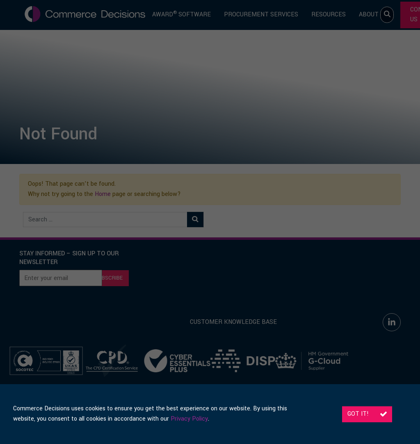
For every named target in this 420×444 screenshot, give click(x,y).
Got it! (367, 414)
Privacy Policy (189, 418)
